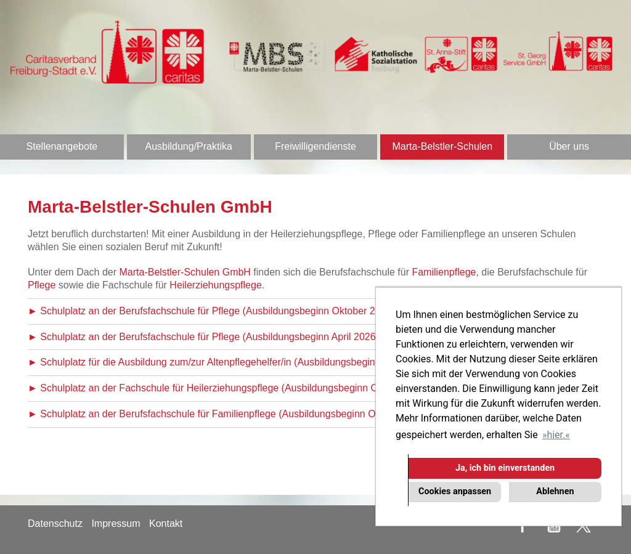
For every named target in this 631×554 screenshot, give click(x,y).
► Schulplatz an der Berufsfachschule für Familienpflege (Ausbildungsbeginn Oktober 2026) (229, 414)
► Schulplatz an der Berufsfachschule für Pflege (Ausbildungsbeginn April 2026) (203, 337)
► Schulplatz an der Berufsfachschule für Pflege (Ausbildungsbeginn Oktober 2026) (211, 311)
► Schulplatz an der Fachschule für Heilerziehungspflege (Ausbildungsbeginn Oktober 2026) (231, 388)
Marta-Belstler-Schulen (442, 146)
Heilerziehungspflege (215, 285)
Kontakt (165, 523)
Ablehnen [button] (555, 491)
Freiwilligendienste (315, 146)
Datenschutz (55, 523)
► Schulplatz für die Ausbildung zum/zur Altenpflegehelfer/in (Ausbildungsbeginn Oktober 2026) (237, 362)
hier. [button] (556, 435)
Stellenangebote (62, 146)
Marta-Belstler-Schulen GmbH (185, 272)
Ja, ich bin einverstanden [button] (505, 468)
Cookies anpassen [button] (454, 491)
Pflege (41, 285)
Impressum (115, 523)
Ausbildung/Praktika (188, 146)
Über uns (569, 146)
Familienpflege (444, 272)
